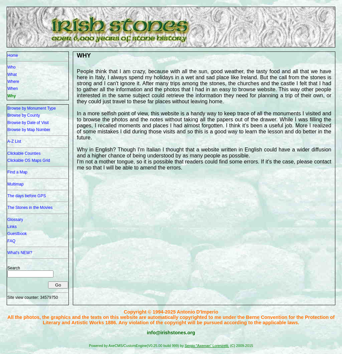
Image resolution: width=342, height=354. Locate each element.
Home (12, 55)
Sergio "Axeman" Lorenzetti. (207, 346)
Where (13, 81)
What (12, 74)
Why (11, 96)
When (12, 88)
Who (11, 67)
